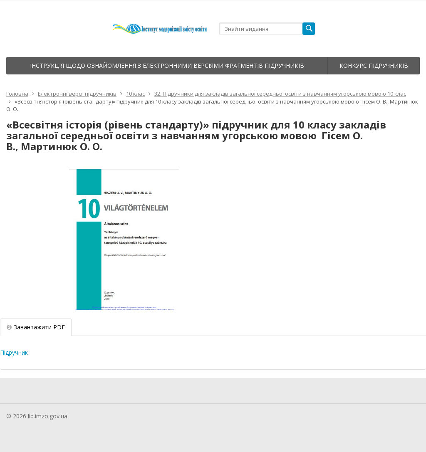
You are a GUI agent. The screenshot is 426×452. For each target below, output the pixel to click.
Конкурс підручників (373, 65)
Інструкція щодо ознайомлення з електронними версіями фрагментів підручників (167, 65)
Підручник (14, 352)
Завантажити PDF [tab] (36, 327)
